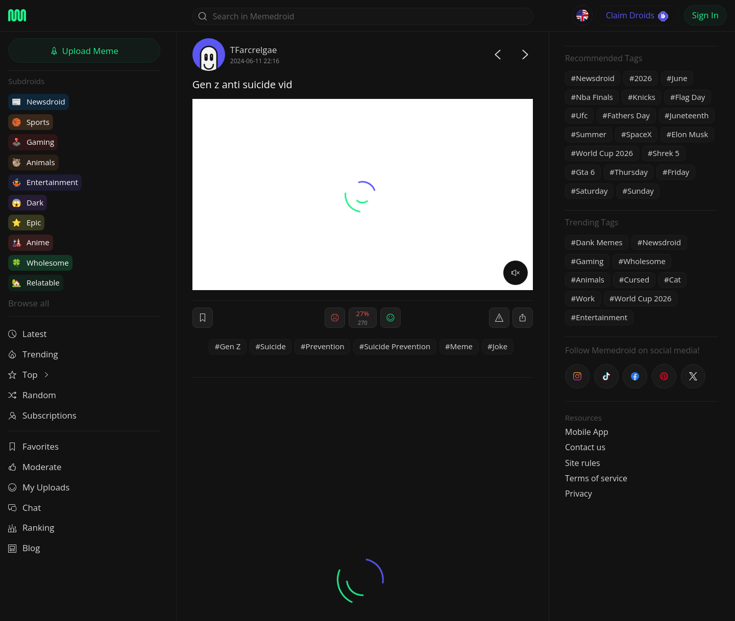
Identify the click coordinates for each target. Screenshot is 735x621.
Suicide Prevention (397, 346)
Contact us (585, 447)
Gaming (33, 142)
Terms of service (596, 478)
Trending (33, 354)
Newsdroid (38, 101)
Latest (27, 334)
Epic (26, 222)
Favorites (33, 446)
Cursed (637, 279)
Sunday (640, 191)
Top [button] (29, 374)
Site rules (582, 463)
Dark (27, 202)
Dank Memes (599, 242)
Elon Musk (689, 134)
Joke (500, 346)
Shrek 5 (666, 153)
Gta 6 (585, 172)
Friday (679, 172)
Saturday (591, 191)
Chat (24, 507)
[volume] (515, 273)
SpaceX (639, 134)
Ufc (581, 115)
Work (585, 298)
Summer (591, 134)
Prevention (325, 346)
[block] (522, 317)
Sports (31, 122)
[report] (499, 317)
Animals (33, 162)
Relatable (36, 282)
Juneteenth (689, 115)
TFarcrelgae (253, 50)
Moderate (34, 467)
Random (32, 395)
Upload (84, 51)
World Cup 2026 (604, 153)
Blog (24, 548)
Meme (461, 346)
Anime (31, 242)
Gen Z (229, 346)
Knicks (644, 97)
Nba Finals (594, 97)
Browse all (28, 303)
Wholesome (40, 262)
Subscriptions (42, 415)
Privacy (578, 493)
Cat (675, 279)
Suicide (273, 346)
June (680, 78)
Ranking (31, 527)
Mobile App (586, 431)
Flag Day (690, 97)
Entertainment (45, 182)
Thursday (631, 172)
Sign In (705, 15)
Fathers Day (628, 115)
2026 (643, 78)
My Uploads (38, 487)
